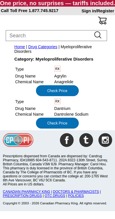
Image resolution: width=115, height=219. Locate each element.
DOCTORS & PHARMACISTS (76, 192)
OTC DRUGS (55, 196)
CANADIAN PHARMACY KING (26, 192)
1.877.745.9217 (43, 10)
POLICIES (76, 196)
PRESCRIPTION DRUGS (22, 196)
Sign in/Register (98, 10)
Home (19, 46)
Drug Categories (42, 46)
